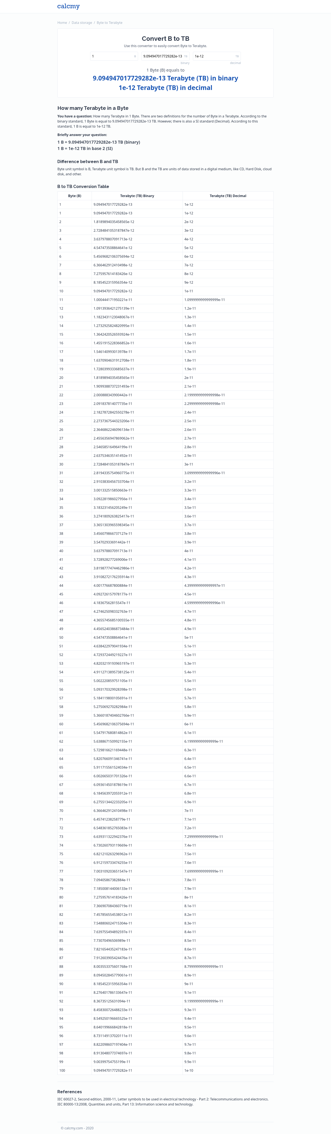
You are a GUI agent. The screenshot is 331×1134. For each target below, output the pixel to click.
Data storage (82, 22)
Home (62, 22)
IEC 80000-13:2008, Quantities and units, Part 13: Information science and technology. (125, 1104)
